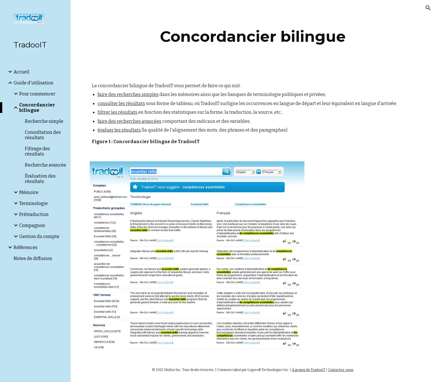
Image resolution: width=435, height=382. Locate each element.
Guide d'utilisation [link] (33, 83)
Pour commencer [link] (37, 94)
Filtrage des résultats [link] (37, 151)
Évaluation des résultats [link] (40, 178)
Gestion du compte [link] (39, 236)
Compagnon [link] (32, 225)
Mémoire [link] (28, 192)
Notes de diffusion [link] (33, 258)
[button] (428, 8)
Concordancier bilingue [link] (37, 107)
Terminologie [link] (33, 203)
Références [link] (26, 247)
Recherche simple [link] (44, 121)
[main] (253, 37)
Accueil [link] (21, 72)
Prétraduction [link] (34, 214)
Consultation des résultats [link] (43, 135)
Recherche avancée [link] (45, 165)
